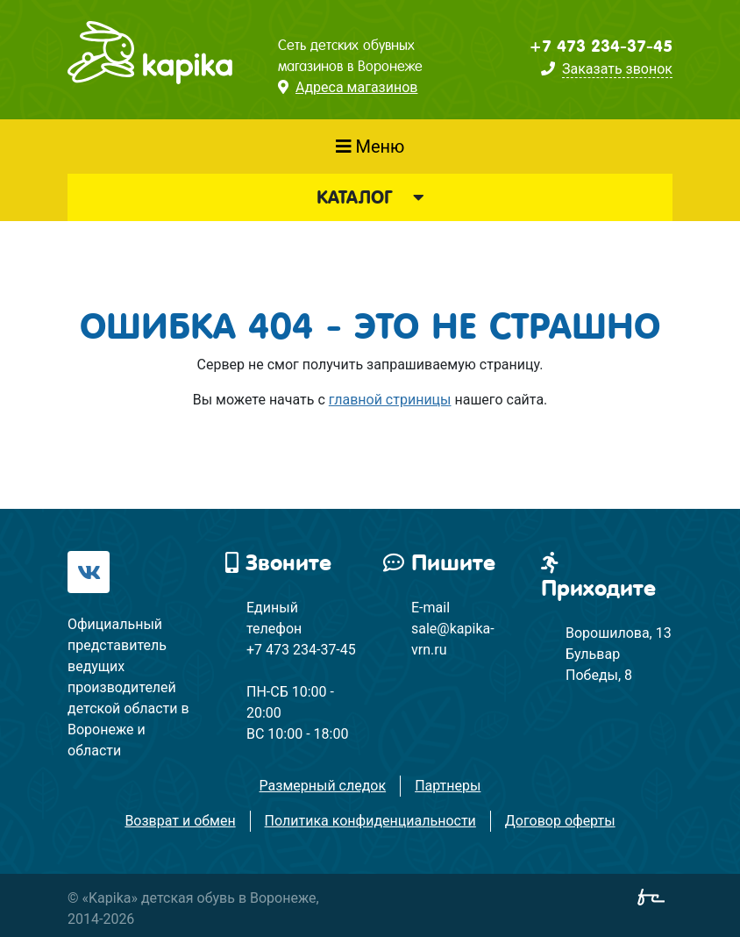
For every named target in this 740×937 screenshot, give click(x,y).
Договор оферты (560, 820)
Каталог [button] (370, 197)
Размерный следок (323, 785)
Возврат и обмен (180, 820)
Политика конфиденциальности (370, 820)
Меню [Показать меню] (370, 146)
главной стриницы (390, 399)
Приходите (598, 576)
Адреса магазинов (356, 87)
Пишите (439, 563)
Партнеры (447, 785)
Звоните (278, 563)
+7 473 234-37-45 (600, 46)
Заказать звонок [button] (617, 69)
